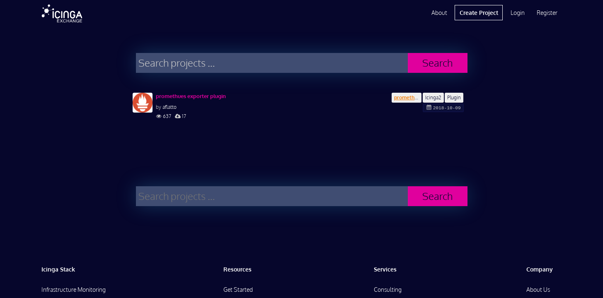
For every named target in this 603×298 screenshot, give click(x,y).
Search (437, 62)
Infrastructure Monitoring (73, 289)
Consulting (388, 289)
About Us (538, 289)
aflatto (169, 107)
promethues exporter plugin (191, 96)
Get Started (238, 289)
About (439, 12)
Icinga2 (433, 97)
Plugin (454, 97)
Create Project (479, 12)
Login (518, 12)
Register (547, 12)
